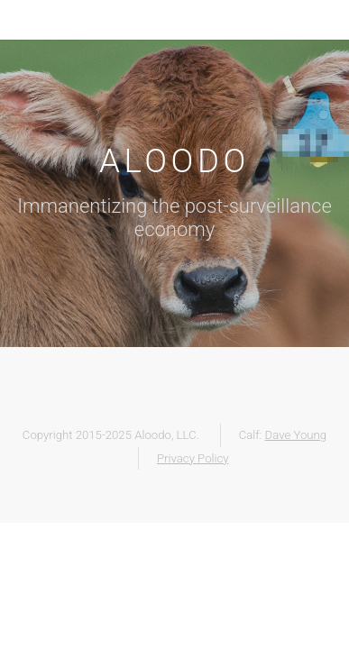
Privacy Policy (193, 458)
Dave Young (296, 435)
